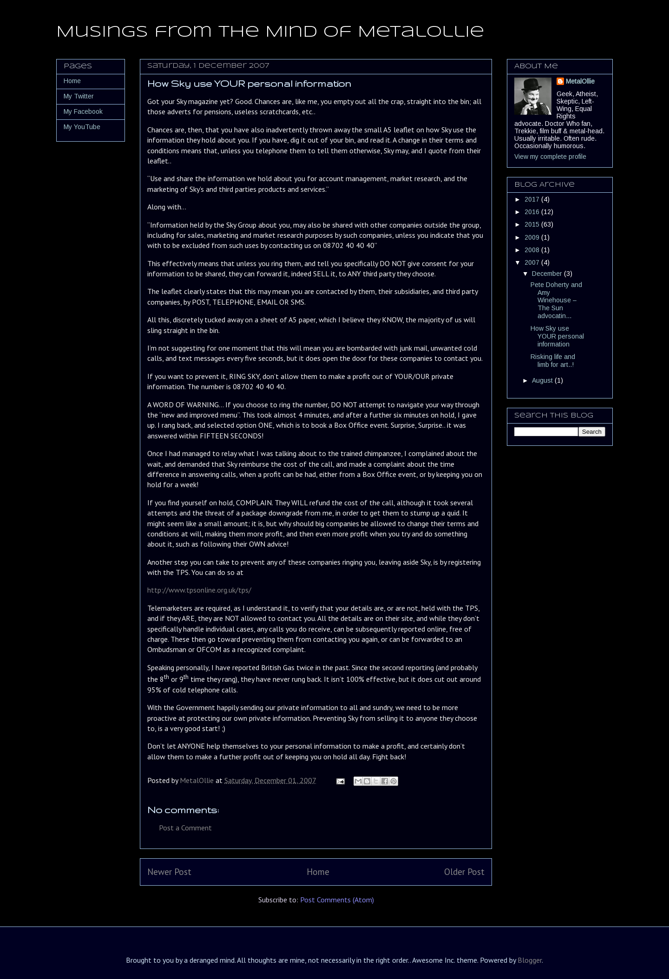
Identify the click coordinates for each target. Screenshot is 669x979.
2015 (533, 224)
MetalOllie (580, 81)
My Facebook (83, 111)
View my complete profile (550, 156)
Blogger (530, 960)
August (543, 380)
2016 (533, 211)
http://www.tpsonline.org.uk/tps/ (199, 589)
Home (318, 871)
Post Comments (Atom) (337, 899)
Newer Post (169, 871)
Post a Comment (185, 827)
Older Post (464, 871)
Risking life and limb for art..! (553, 360)
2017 (533, 199)
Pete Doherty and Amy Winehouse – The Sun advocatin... (556, 300)
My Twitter (79, 96)
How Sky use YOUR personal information (557, 336)
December (548, 273)
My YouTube (82, 127)
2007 (533, 262)
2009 (533, 237)
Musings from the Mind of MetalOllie (270, 32)
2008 (533, 250)
